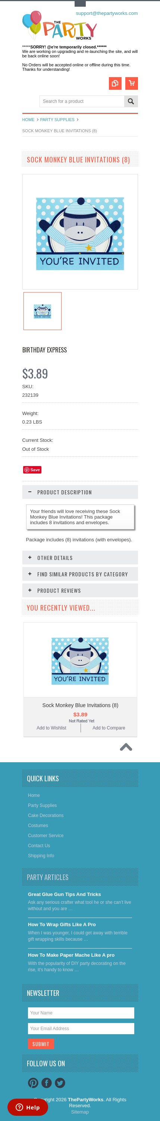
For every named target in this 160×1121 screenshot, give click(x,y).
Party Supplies (57, 119)
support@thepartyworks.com (107, 13)
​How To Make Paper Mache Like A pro (71, 955)
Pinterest (33, 1083)
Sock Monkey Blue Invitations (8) (81, 705)
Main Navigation (28, 101)
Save (35, 470)
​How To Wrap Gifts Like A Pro (62, 924)
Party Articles (48, 877)
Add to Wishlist (51, 728)
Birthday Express (44, 349)
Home (28, 119)
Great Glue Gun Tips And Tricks (64, 894)
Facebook (46, 1083)
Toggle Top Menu (80, 4)
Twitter (60, 1083)
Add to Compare (108, 728)
